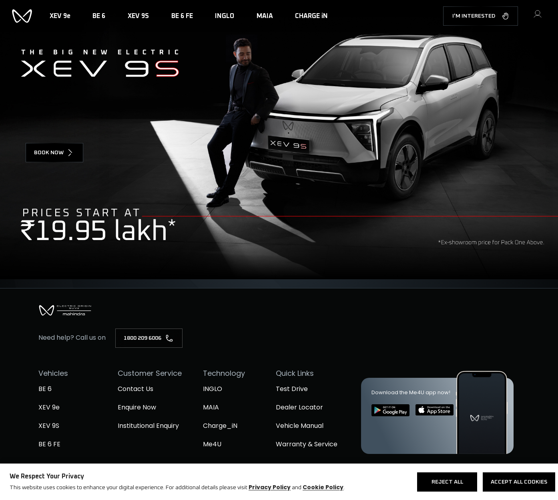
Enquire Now (137, 407)
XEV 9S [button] (138, 16)
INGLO (212, 388)
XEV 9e (49, 407)
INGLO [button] (224, 16)
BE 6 (45, 388)
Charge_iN (220, 425)
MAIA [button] (265, 16)
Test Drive (292, 388)
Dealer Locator (299, 407)
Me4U (212, 444)
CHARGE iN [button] (311, 16)
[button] (537, 17)
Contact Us (135, 388)
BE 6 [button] (98, 16)
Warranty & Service (306, 444)
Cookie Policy (323, 487)
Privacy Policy (270, 487)
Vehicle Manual (299, 425)
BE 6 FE (49, 444)
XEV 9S (48, 425)
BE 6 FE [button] (182, 16)
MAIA (211, 407)
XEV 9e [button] (60, 16)
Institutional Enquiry (148, 425)
